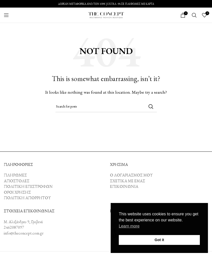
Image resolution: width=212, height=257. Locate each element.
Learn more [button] (129, 226)
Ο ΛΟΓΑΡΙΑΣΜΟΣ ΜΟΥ (131, 175)
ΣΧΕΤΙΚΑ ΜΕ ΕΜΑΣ (127, 181)
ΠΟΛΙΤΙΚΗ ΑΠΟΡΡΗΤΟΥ (27, 197)
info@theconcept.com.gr (24, 233)
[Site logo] (106, 14)
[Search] (194, 15)
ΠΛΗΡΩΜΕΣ (15, 175)
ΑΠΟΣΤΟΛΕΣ (16, 181)
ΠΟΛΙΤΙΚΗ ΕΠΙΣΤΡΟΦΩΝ (28, 186)
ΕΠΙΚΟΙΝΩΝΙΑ (124, 186)
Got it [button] (159, 240)
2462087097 (14, 227)
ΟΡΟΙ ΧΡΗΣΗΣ (17, 192)
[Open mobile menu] (6, 15)
